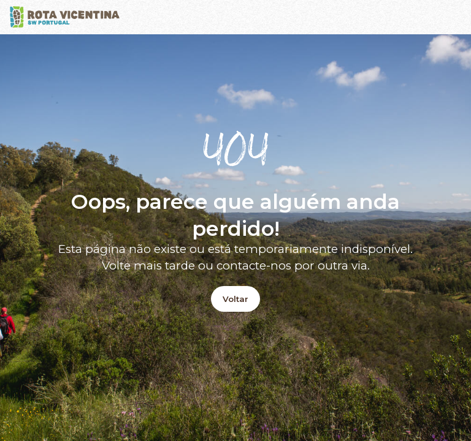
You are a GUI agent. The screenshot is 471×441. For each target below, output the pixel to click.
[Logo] (65, 17)
